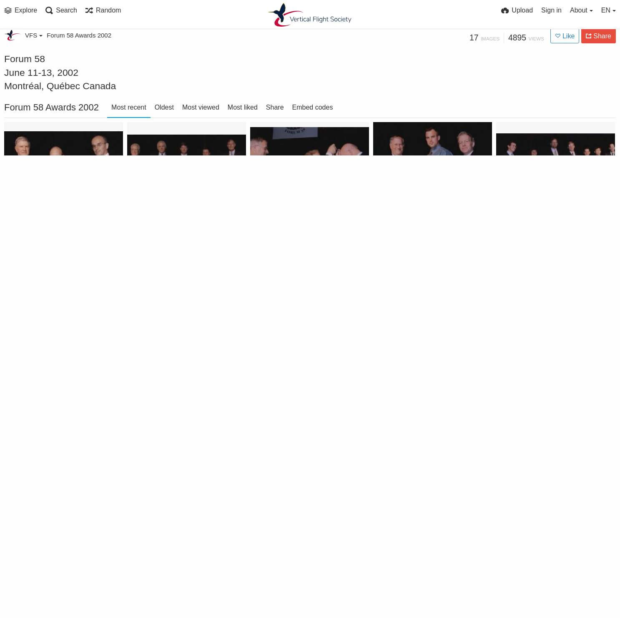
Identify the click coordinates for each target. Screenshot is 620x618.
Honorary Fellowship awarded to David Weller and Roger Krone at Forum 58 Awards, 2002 (544, 349)
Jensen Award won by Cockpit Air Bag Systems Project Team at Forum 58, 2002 (175, 349)
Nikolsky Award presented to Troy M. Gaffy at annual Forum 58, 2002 (298, 226)
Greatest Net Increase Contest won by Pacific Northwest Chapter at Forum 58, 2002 (298, 472)
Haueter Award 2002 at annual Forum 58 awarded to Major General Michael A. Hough (52, 472)
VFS (34, 35)
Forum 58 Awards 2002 (79, 35)
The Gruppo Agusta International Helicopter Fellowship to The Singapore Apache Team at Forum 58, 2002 (544, 226)
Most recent (128, 107)
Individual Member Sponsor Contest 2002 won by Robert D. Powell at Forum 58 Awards (298, 349)
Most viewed (200, 107)
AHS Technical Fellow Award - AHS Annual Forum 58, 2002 (544, 472)
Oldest (164, 107)
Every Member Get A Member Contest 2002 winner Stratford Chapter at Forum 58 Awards (175, 595)
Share (275, 107)
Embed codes (312, 107)
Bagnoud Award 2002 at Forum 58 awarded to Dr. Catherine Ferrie (52, 595)
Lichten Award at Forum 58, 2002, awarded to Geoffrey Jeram (421, 226)
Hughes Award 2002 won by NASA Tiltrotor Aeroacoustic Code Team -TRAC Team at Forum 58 (421, 349)
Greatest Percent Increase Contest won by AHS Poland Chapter (175, 472)
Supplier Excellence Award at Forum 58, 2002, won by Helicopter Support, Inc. (52, 226)
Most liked (243, 107)
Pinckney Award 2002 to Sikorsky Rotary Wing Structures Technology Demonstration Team (175, 226)
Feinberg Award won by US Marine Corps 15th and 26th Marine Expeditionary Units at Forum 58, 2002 (421, 472)
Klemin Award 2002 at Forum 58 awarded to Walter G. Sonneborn (52, 349)
